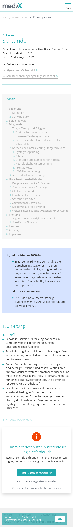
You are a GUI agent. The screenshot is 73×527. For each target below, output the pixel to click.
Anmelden (51, 481)
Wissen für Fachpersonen (38, 17)
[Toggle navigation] (67, 6)
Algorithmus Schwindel (20, 70)
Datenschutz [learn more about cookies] (34, 519)
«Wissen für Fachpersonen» (46, 488)
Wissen (16, 17)
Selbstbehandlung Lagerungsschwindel (30, 76)
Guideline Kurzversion (18, 64)
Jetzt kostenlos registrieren (36, 472)
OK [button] (60, 519)
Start (5, 17)
